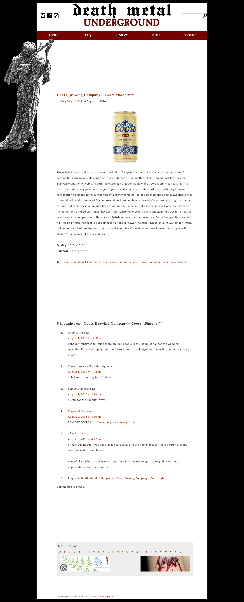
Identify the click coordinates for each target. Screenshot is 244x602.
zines (156, 35)
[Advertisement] (125, 66)
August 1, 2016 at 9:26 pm (85, 394)
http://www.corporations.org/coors (113, 422)
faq (88, 35)
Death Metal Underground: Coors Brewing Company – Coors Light (123, 478)
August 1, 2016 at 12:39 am (85, 338)
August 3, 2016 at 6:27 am (85, 439)
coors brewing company (145, 262)
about (54, 35)
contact (190, 35)
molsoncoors (178, 262)
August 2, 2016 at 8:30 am (85, 416)
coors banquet (119, 262)
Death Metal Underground (99, 596)
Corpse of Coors (78, 411)
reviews (122, 35)
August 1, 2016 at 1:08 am (85, 372)
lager (165, 262)
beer (97, 262)
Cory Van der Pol (71, 101)
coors (105, 262)
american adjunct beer (78, 262)
